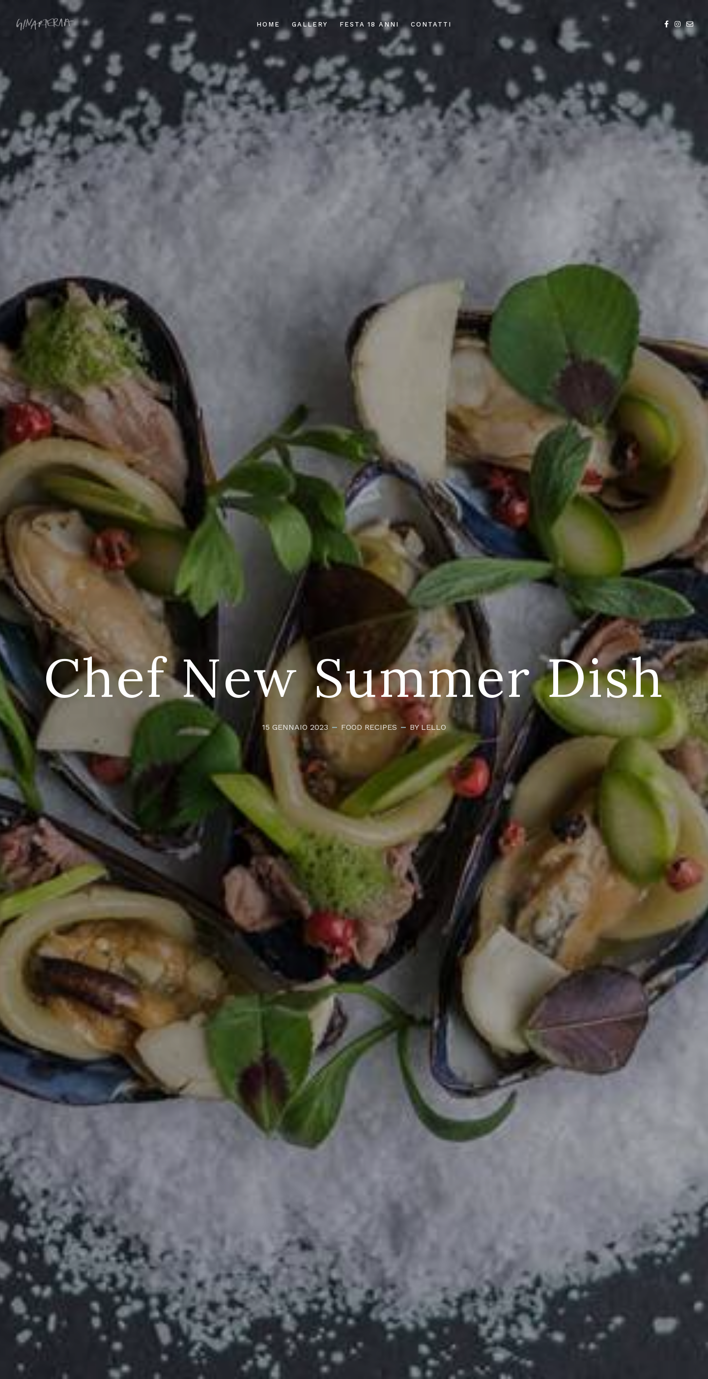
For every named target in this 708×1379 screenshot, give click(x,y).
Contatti (431, 24)
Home (268, 24)
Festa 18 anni (369, 24)
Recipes (381, 727)
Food (351, 727)
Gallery (310, 24)
